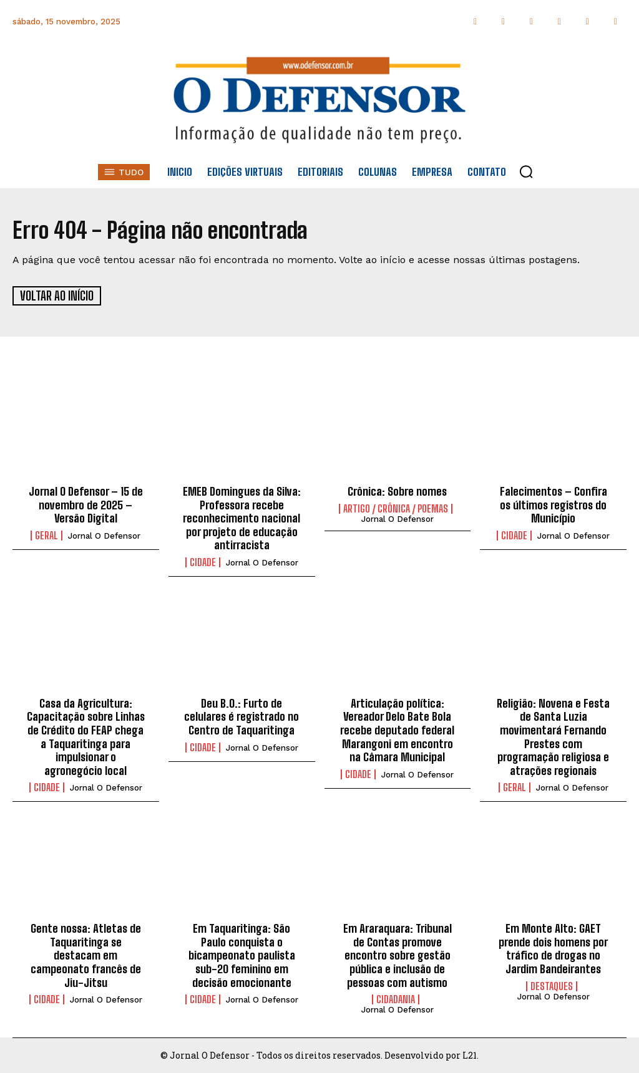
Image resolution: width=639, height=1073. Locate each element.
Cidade (203, 562)
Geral (46, 535)
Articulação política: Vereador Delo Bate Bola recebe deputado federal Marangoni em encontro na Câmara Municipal (397, 729)
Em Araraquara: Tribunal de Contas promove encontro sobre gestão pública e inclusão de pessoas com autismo (397, 954)
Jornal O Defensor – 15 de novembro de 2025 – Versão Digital (86, 504)
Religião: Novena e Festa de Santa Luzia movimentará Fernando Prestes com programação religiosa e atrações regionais (553, 736)
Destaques (551, 985)
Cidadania (395, 999)
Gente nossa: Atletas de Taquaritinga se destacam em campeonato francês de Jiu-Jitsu (86, 954)
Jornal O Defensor (104, 535)
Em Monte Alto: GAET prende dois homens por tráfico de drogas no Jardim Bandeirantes (553, 948)
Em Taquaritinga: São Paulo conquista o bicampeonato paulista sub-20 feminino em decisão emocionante (241, 954)
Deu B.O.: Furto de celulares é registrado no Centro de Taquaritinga (241, 716)
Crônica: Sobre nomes (397, 491)
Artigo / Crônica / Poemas (395, 508)
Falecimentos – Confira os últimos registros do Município (553, 504)
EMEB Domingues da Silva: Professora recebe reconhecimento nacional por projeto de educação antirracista (242, 517)
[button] (526, 171)
